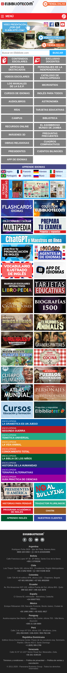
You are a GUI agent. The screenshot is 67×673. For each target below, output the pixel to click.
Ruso (39, 175)
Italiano (56, 171)
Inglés (7, 171)
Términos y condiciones (13, 660)
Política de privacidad (35, 660)
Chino (55, 175)
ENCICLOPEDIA (34, 422)
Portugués (9, 175)
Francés (24, 171)
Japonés (24, 175)
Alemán (40, 171)
